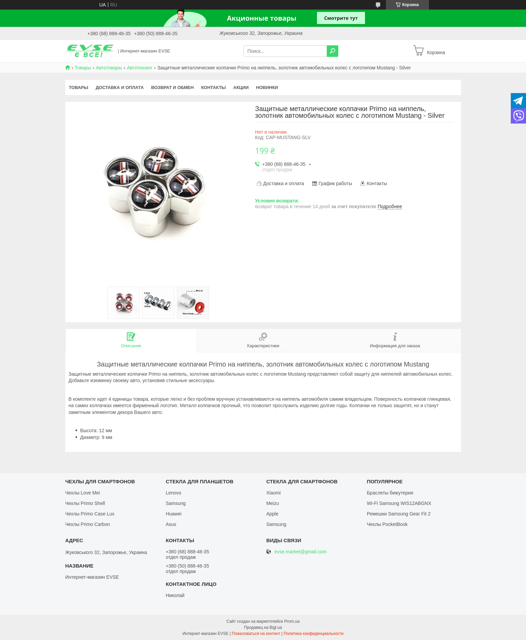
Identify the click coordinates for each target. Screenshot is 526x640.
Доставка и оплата (120, 87)
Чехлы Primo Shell (85, 503)
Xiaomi (273, 492)
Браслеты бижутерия (390, 492)
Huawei (174, 513)
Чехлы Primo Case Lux (90, 513)
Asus (171, 524)
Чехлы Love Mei (82, 492)
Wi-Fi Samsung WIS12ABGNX (399, 503)
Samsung (176, 503)
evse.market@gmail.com (300, 551)
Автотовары (109, 67)
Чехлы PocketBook (387, 524)
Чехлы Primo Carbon (87, 524)
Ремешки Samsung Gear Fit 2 (398, 513)
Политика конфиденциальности (314, 633)
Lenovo (173, 492)
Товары (83, 67)
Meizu (272, 503)
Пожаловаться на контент (256, 633)
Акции (241, 87)
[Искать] (332, 51)
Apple (272, 513)
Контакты (213, 87)
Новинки (267, 87)
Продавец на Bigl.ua (263, 627)
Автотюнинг (140, 67)
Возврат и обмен (172, 87)
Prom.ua (291, 621)
